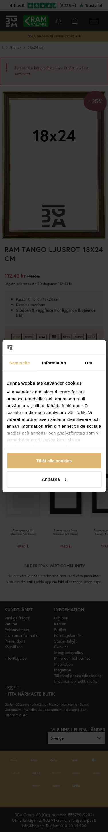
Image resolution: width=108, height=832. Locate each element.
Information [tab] (54, 362)
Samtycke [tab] (19, 362)
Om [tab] (88, 362)
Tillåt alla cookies (54, 460)
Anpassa (54, 479)
